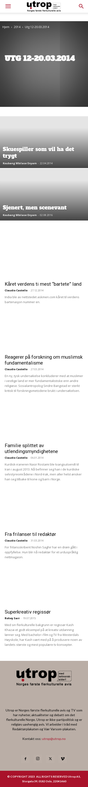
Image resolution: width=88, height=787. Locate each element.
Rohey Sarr (12, 618)
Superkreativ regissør (28, 612)
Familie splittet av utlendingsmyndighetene (31, 448)
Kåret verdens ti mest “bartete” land (43, 284)
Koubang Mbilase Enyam (20, 163)
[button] (81, 6)
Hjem (5, 27)
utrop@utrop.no (54, 739)
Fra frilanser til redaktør (30, 534)
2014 (17, 27)
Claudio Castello (16, 290)
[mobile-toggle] (7, 6)
